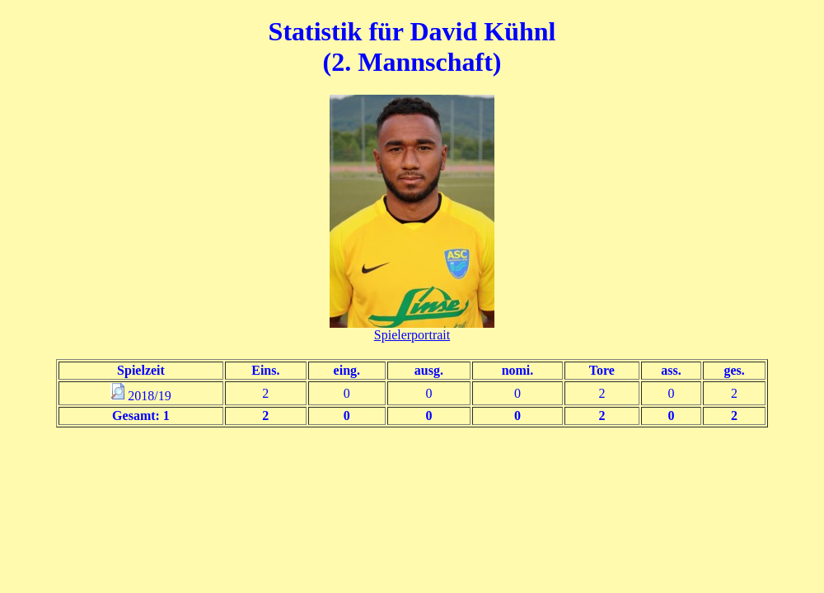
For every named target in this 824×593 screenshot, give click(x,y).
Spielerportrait (412, 335)
